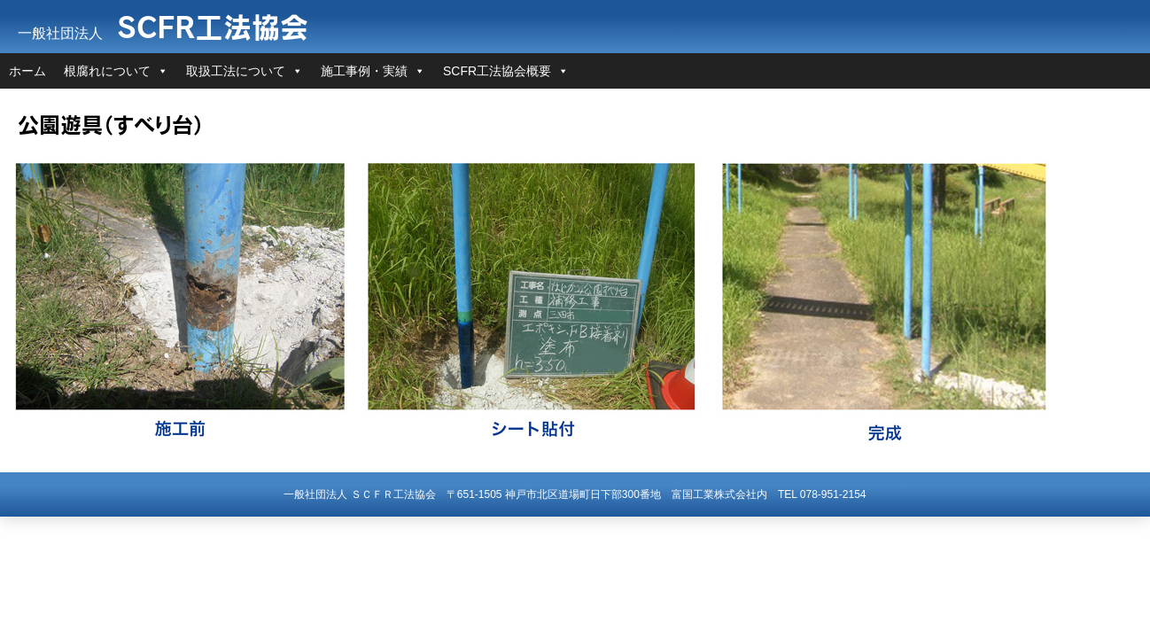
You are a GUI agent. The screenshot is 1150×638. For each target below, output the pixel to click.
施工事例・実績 (364, 71)
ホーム (27, 71)
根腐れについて (107, 71)
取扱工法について (235, 71)
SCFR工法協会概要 (497, 71)
